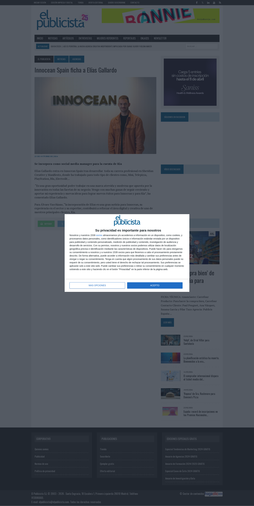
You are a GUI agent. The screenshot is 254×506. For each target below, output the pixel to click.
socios (99, 235)
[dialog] (127, 253)
